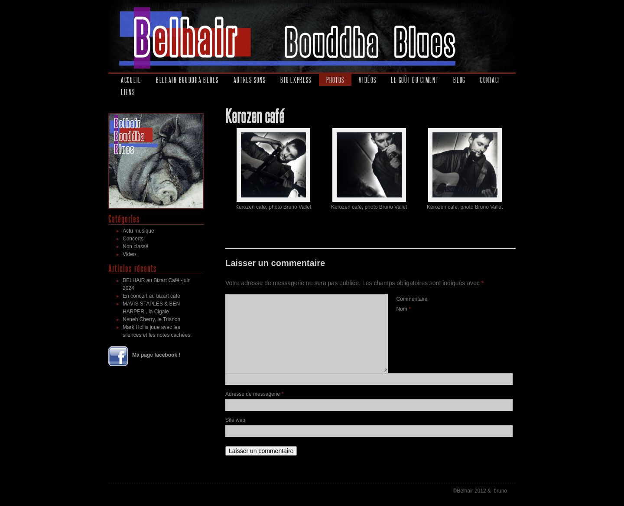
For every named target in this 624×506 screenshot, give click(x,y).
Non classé (135, 246)
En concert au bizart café (151, 296)
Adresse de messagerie (254, 394)
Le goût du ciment (415, 80)
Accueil (131, 80)
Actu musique (138, 231)
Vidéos (367, 80)
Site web (235, 420)
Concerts (133, 239)
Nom (403, 309)
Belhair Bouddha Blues (187, 80)
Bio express (296, 80)
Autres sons (250, 80)
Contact (490, 80)
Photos (335, 80)
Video (129, 254)
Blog (459, 80)
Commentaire (412, 299)
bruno (500, 491)
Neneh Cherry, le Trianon (151, 319)
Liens (128, 92)
